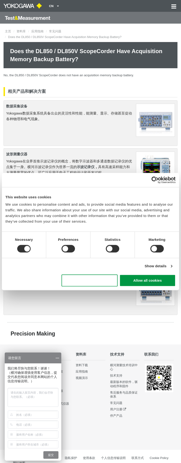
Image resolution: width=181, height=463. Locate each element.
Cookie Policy (159, 458)
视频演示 (82, 378)
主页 (8, 31)
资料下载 (82, 365)
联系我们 (151, 354)
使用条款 (89, 458)
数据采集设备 (16, 106)
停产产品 (116, 415)
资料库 (21, 31)
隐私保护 (71, 458)
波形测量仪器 (16, 154)
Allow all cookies (147, 280)
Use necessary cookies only (89, 280)
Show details (156, 266)
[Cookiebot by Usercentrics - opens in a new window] (155, 179)
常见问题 (55, 31)
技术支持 (117, 354)
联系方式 (138, 458)
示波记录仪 (86, 167)
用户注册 (116, 409)
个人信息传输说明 (113, 458)
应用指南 (37, 31)
